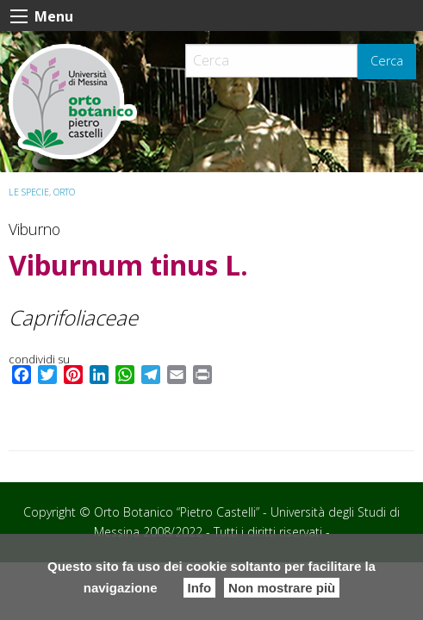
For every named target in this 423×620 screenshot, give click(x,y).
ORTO (64, 192)
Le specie (29, 192)
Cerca (386, 61)
